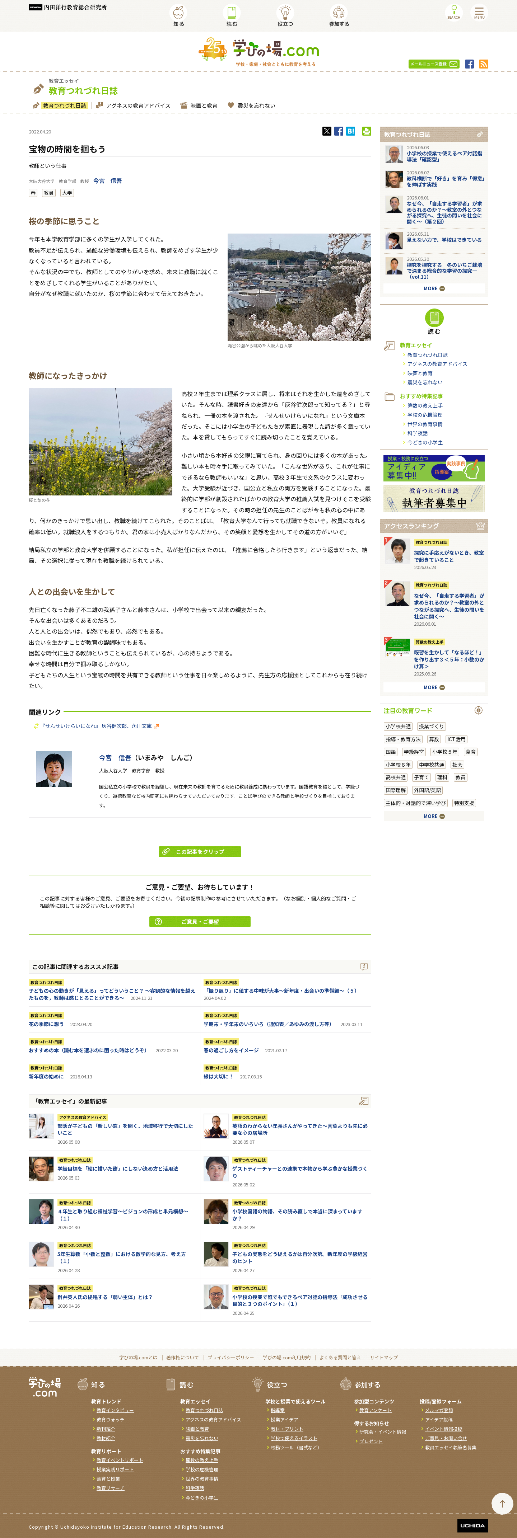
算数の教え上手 (425, 405)
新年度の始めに (46, 1076)
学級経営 (414, 751)
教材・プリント (287, 1428)
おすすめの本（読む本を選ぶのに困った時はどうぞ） (89, 1050)
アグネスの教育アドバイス (137, 105)
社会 (457, 764)
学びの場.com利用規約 (287, 1357)
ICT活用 (456, 739)
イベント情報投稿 (443, 1428)
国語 (391, 751)
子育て (421, 777)
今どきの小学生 (425, 442)
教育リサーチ (111, 1488)
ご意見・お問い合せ (446, 1438)
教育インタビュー (115, 1410)
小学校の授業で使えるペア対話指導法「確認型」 (444, 156)
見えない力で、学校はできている (444, 239)
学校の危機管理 (425, 414)
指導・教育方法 (403, 739)
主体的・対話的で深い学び (416, 802)
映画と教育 (203, 105)
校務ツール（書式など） (296, 1447)
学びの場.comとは (138, 1357)
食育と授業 (108, 1478)
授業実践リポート (115, 1469)
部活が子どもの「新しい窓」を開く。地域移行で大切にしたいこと (125, 1129)
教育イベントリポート (120, 1460)
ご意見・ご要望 (187, 921)
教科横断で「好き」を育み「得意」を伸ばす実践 (446, 181)
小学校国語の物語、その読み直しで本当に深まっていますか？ (297, 1215)
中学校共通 (431, 764)
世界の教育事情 (425, 424)
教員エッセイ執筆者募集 (450, 1447)
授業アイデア (284, 1419)
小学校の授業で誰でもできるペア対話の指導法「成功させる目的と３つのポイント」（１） (300, 1300)
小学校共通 (398, 726)
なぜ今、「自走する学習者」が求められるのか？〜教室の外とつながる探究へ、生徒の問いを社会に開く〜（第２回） (444, 212)
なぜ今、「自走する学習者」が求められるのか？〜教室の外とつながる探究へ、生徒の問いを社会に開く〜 (449, 606)
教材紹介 (106, 1438)
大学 (67, 192)
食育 (471, 751)
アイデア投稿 (439, 1419)
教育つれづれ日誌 (63, 105)
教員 (49, 192)
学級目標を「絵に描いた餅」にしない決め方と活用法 (117, 1168)
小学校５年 (444, 751)
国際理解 (396, 790)
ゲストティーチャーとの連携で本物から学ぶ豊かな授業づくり (300, 1172)
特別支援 (464, 802)
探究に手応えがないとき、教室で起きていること (449, 556)
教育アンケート (375, 1410)
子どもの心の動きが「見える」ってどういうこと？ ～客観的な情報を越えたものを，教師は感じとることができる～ (112, 994)
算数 (434, 739)
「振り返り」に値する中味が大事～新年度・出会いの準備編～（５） (281, 990)
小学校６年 (398, 764)
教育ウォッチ (111, 1419)
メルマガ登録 (439, 1410)
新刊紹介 (106, 1428)
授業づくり (431, 726)
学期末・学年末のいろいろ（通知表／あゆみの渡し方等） (269, 1023)
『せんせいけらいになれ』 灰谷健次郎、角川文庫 (99, 725)
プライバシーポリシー (231, 1357)
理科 (442, 777)
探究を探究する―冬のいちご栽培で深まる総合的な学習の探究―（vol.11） (444, 271)
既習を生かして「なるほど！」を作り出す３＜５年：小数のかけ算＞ (449, 659)
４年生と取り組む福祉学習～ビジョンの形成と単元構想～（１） (122, 1215)
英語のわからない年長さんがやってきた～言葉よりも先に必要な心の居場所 (300, 1129)
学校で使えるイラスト (294, 1438)
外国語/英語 (427, 790)
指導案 (278, 1410)
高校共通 (396, 777)
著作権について (182, 1357)
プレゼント (371, 1441)
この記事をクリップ (193, 851)
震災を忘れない (255, 105)
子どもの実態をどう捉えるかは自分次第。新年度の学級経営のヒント (300, 1257)
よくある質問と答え (340, 1357)
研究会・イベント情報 (382, 1431)
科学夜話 (417, 433)
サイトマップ (384, 1357)
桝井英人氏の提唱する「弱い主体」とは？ (105, 1297)
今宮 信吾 (107, 180)
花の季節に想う (46, 1023)
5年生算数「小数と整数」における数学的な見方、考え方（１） (121, 1257)
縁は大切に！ (219, 1076)
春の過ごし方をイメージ (231, 1050)
